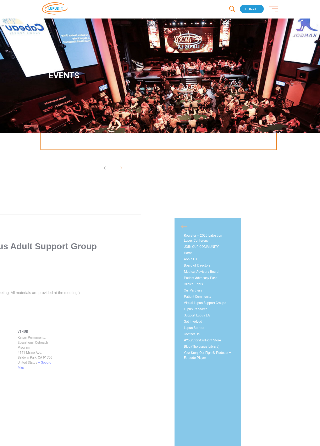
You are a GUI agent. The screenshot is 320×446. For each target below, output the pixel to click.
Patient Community (39, 297)
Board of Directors (38, 265)
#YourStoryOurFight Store (43, 340)
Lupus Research (37, 309)
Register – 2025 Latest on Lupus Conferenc (44, 238)
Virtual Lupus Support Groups (46, 303)
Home (29, 253)
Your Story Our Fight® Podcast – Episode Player (49, 355)
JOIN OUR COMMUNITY (42, 247)
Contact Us (33, 334)
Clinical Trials (34, 284)
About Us (32, 259)
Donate (251, 9)
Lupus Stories (35, 328)
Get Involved (34, 322)
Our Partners (34, 290)
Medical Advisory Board (42, 272)
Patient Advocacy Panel (42, 278)
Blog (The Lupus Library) (43, 346)
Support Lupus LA (38, 315)
